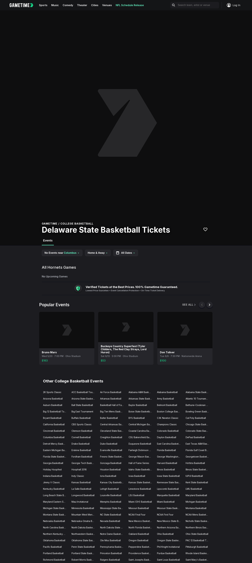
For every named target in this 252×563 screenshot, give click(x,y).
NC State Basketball (110, 514)
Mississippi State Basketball (113, 508)
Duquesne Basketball (140, 443)
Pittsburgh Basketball (197, 546)
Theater (82, 5)
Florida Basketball (166, 450)
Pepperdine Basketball (141, 546)
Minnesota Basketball (83, 508)
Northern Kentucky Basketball (56, 534)
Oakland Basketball (139, 534)
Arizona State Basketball (84, 398)
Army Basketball (165, 398)
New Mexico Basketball (141, 521)
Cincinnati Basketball (54, 430)
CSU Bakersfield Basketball (141, 437)
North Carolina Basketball (56, 527)
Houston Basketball (110, 469)
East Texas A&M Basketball (199, 443)
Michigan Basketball (196, 501)
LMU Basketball (194, 488)
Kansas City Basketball (112, 482)
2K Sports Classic (52, 392)
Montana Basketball (196, 508)
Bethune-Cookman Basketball (199, 405)
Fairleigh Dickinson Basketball (141, 450)
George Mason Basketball (141, 456)
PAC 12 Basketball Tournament (199, 540)
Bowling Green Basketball (199, 411)
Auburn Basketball (52, 405)
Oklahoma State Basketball (84, 540)
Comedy (68, 5)
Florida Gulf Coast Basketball (199, 450)
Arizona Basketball (53, 398)
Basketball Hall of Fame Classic (113, 405)
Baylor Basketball (138, 405)
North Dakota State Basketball (113, 527)
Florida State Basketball (55, 456)
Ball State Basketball (82, 405)
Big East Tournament (82, 411)
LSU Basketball (136, 495)
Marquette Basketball (168, 495)
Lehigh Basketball (109, 488)
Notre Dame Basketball (112, 534)
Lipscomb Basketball (168, 488)
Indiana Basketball (52, 476)
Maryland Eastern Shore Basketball (56, 501)
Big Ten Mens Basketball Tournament (113, 411)
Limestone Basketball (140, 488)
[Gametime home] (23, 5)
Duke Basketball (108, 443)
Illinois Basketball (166, 469)
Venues (107, 5)
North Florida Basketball (141, 527)
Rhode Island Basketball (198, 553)
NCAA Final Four (137, 514)
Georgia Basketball (53, 463)
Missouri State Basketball (170, 508)
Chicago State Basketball (199, 424)
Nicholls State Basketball (199, 521)
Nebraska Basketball (54, 521)
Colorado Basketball (168, 430)
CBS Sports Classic (82, 424)
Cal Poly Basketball (196, 418)
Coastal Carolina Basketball (141, 430)
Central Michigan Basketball (141, 424)
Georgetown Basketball (198, 456)
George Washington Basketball (170, 456)
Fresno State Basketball (112, 456)
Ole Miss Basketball (110, 540)
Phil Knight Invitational (168, 546)
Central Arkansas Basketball (113, 424)
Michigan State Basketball (56, 508)
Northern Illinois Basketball (199, 527)
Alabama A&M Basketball (141, 392)
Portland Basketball (53, 553)
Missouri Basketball (139, 508)
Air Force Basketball (110, 392)
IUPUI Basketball (194, 476)
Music (55, 5)
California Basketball (54, 424)
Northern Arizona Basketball (170, 527)
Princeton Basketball (111, 553)
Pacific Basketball (52, 546)
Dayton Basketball (166, 437)
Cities (94, 5)
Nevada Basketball (110, 521)
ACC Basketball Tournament (84, 392)
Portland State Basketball (84, 553)
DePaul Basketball (195, 437)
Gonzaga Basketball (110, 463)
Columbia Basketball (53, 437)
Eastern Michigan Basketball (56, 450)
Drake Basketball (81, 443)
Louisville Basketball (110, 495)
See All (189, 304)
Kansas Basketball (81, 482)
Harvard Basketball (167, 463)
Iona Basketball (108, 476)
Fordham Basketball (82, 456)
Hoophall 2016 (79, 469)
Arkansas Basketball (110, 398)
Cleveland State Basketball (113, 430)
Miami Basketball (166, 501)
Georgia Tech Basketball (84, 463)
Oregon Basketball (138, 540)
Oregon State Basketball (170, 540)
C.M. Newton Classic (167, 418)
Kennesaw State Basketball (170, 482)
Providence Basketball (141, 553)
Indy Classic (78, 476)
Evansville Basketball (111, 450)
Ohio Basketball (165, 534)
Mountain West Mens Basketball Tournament (84, 514)
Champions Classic (167, 424)
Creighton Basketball (111, 437)
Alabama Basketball (167, 392)
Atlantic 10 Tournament (197, 398)
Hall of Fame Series (139, 463)
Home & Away (98, 252)
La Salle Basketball (81, 488)
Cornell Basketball (81, 437)
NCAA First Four (165, 514)
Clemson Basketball (82, 430)
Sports (43, 5)
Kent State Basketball (197, 482)
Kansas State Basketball (141, 482)
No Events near (62, 252)
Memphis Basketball (110, 501)
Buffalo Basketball (81, 418)
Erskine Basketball (81, 450)
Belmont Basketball (167, 405)
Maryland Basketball (196, 495)
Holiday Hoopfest (52, 469)
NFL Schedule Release (130, 5)
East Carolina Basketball (169, 443)
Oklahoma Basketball (54, 540)
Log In (233, 5)
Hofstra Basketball (195, 463)
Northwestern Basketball (84, 534)
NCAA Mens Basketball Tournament (199, 514)
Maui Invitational (80, 501)
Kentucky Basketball (53, 488)
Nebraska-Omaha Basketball (84, 521)
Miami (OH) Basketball (140, 501)
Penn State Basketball (83, 546)
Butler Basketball (109, 418)
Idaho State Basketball (140, 469)
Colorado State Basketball (199, 430)
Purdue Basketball (166, 553)
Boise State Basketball (140, 411)
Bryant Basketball (52, 418)
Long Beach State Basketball (56, 495)
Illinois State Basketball (198, 469)
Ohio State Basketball (197, 534)
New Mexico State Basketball (170, 521)
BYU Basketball (137, 418)
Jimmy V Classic (51, 482)
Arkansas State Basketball (141, 398)
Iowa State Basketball (168, 476)
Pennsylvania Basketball (113, 546)
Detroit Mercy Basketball (56, 443)
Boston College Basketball (170, 411)
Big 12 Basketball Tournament (56, 411)
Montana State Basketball (56, 514)
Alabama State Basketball (199, 392)
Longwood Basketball (83, 495)
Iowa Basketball (137, 476)
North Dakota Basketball (84, 527)
